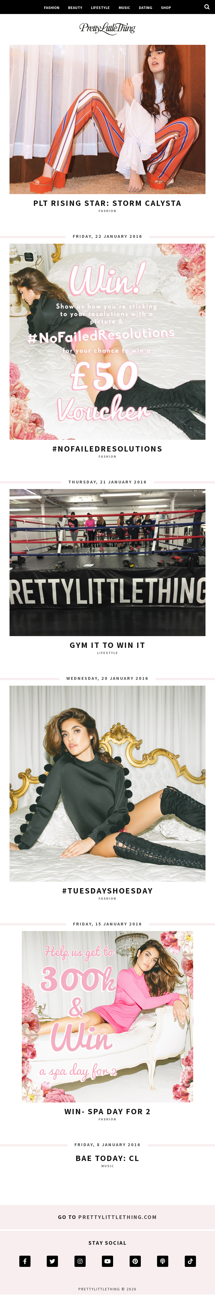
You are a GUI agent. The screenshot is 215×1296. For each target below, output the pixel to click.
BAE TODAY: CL (108, 1158)
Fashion (51, 7)
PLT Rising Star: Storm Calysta (107, 202)
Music (124, 7)
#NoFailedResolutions (107, 448)
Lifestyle (100, 7)
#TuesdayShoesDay (107, 890)
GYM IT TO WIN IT (108, 644)
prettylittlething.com (117, 1217)
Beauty (75, 7)
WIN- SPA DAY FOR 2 (107, 1111)
